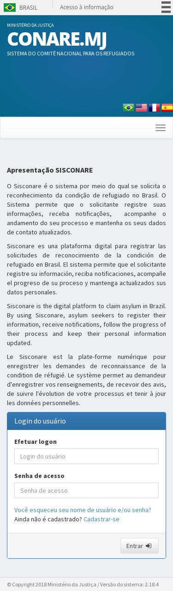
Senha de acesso (39, 476)
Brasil (19, 8)
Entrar (139, 546)
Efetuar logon (35, 441)
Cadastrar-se (101, 519)
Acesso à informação (86, 7)
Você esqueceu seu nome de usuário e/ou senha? (82, 510)
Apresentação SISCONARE (50, 170)
